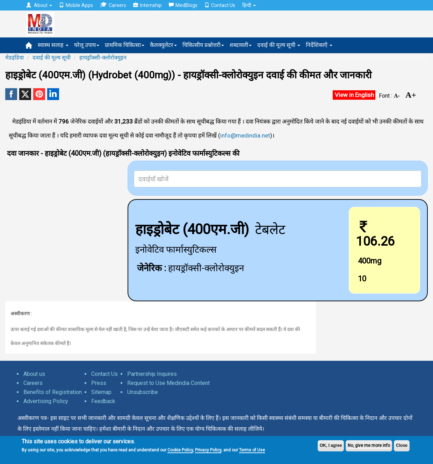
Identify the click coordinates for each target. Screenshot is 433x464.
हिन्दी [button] (249, 5)
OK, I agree (331, 445)
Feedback (103, 401)
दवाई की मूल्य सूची (278, 45)
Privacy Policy (208, 450)
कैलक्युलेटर (163, 45)
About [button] (39, 5)
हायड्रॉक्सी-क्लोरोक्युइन (103, 57)
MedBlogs (183, 5)
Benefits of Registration (52, 392)
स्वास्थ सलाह (53, 45)
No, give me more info (369, 445)
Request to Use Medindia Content (168, 383)
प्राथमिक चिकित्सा (124, 45)
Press (98, 383)
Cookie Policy (180, 450)
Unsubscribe (142, 392)
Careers (113, 5)
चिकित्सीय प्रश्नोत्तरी (203, 45)
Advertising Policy (45, 401)
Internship (147, 5)
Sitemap (101, 392)
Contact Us (219, 5)
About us (34, 374)
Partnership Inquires (152, 374)
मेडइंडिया (14, 57)
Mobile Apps (76, 5)
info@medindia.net (245, 135)
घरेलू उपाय (86, 45)
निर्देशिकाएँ (319, 45)
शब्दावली (241, 45)
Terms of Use (252, 450)
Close (401, 445)
